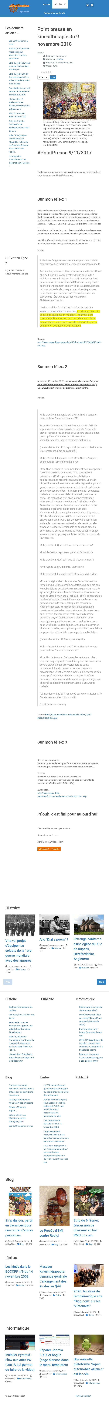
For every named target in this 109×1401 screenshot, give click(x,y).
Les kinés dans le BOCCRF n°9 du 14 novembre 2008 (19, 1271)
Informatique (24, 1378)
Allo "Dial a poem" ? (53, 939)
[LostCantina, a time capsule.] (19, 8)
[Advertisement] (17, 213)
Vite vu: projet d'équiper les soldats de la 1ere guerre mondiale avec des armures (18, 950)
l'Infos (60, 59)
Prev (7, 982)
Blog (21, 1244)
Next (101, 982)
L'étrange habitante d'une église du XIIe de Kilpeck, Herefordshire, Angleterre (88, 949)
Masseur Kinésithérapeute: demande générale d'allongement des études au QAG (53, 1276)
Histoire (21, 969)
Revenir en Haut (83, 1396)
